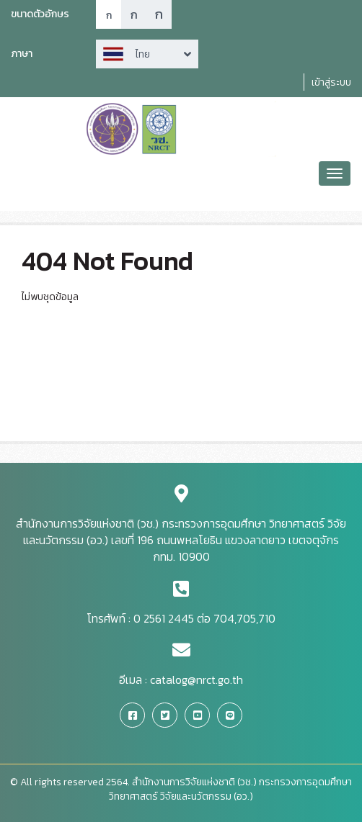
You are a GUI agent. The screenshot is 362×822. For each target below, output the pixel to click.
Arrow (147, 54)
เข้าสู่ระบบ (331, 82)
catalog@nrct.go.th (196, 679)
